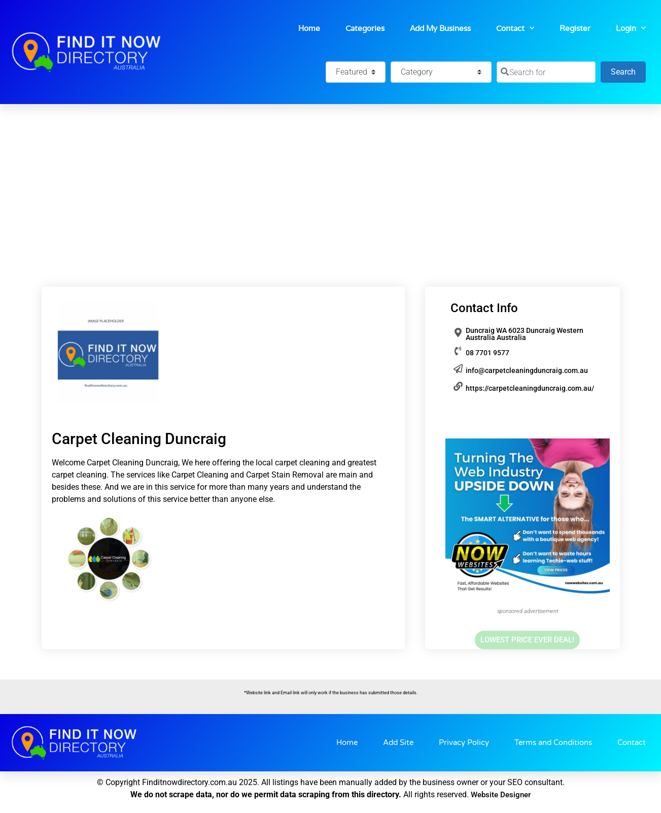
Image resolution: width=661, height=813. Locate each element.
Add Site (398, 742)
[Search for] (546, 72)
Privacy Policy (464, 742)
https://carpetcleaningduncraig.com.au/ (530, 388)
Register (575, 28)
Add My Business (440, 28)
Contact (515, 28)
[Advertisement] (330, 180)
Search (628, 71)
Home (309, 28)
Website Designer (501, 794)
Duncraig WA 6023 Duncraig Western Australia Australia (524, 334)
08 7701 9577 (487, 353)
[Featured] (356, 72)
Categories (365, 28)
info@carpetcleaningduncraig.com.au (527, 370)
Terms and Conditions (553, 742)
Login (631, 28)
